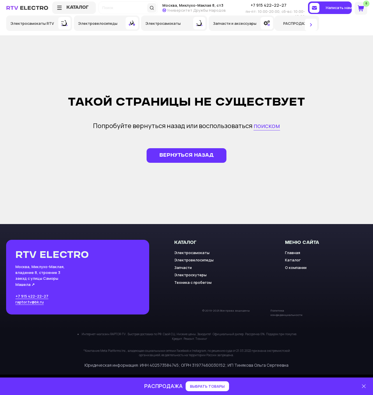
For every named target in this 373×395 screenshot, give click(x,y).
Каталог (293, 260)
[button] (329, 7)
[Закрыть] (363, 386)
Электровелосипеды (194, 260)
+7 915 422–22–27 (31, 296)
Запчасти (183, 267)
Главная (292, 252)
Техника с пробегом (193, 282)
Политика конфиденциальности (286, 313)
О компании (296, 267)
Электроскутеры (190, 274)
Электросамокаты (192, 252)
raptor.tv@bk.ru (29, 302)
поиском (267, 125)
